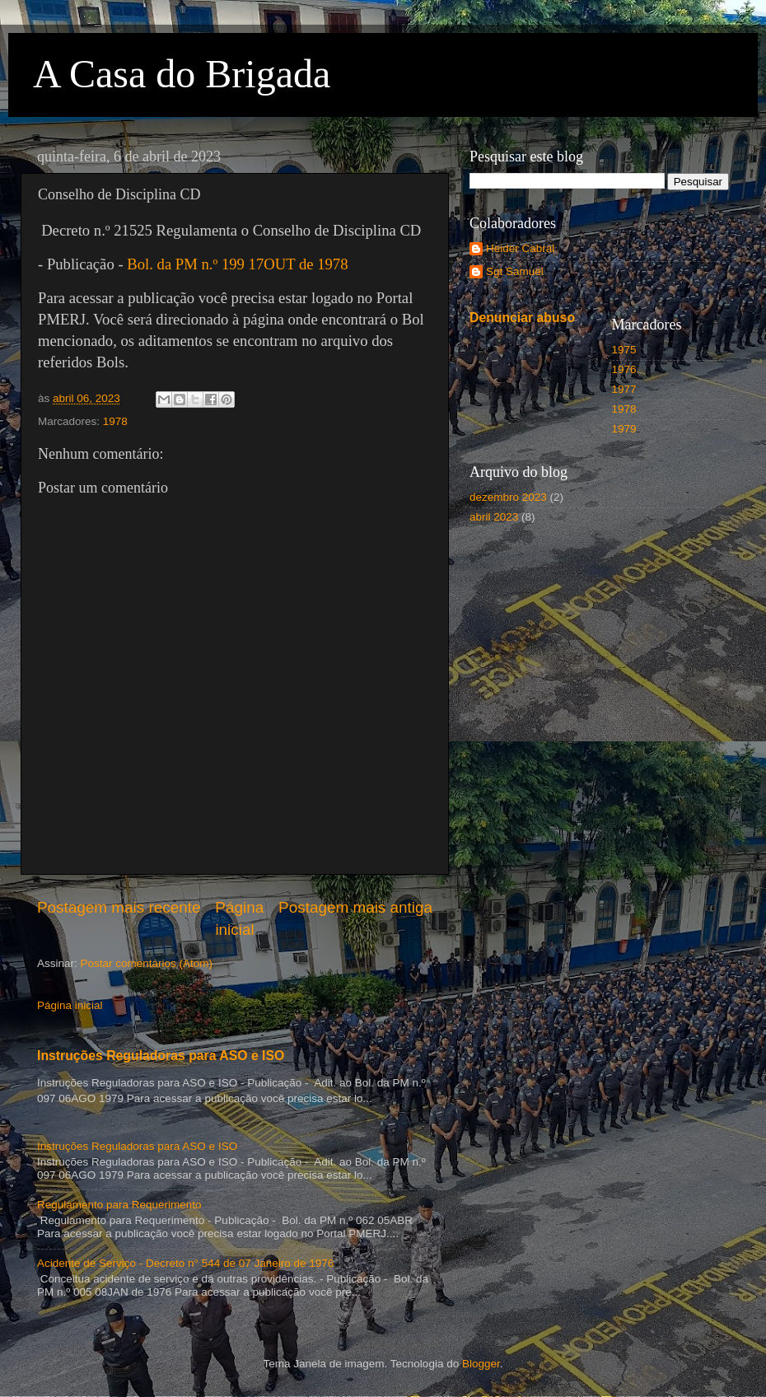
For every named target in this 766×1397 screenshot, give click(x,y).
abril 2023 (493, 517)
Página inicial (70, 1005)
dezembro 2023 (508, 497)
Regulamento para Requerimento (119, 1204)
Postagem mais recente (118, 907)
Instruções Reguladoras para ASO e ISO (160, 1056)
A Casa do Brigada (181, 74)
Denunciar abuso (522, 318)
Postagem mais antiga (355, 907)
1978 (115, 421)
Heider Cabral (520, 248)
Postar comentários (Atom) (147, 963)
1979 (624, 429)
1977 (624, 389)
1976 (624, 369)
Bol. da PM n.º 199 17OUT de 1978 (237, 264)
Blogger (481, 1363)
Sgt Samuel (515, 271)
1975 (624, 349)
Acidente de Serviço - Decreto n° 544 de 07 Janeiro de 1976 (185, 1263)
